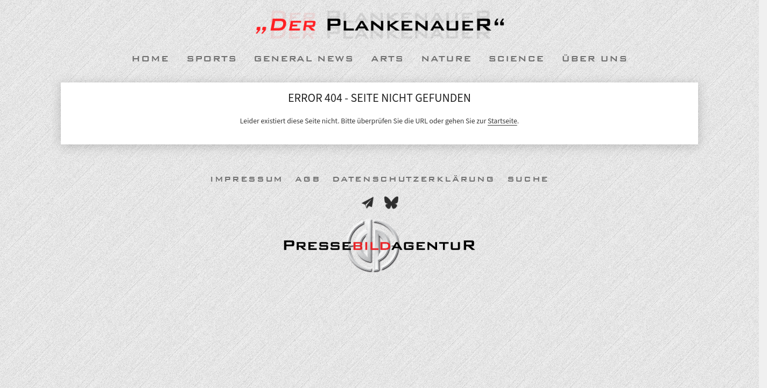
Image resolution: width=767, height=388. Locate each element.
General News (304, 58)
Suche (528, 179)
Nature (446, 58)
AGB (307, 179)
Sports (211, 58)
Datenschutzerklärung (413, 179)
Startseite (502, 121)
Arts (387, 58)
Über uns (594, 58)
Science (516, 58)
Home (150, 58)
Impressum (246, 179)
